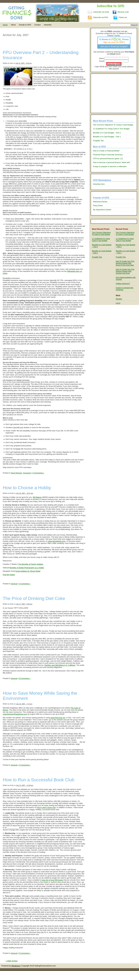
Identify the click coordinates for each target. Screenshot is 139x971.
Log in (118, 303)
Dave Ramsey (16, 473)
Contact (37, 25)
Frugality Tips (98, 140)
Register (119, 299)
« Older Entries (12, 961)
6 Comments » (25, 953)
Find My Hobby (9, 575)
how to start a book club (46, 807)
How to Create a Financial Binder (106, 151)
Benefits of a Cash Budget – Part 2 (107, 133)
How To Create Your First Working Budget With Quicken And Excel (125, 271)
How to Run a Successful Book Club (38, 779)
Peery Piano (98, 205)
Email (101, 61)
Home (5, 25)
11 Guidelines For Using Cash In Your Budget (111, 129)
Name (101, 58)
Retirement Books (100, 202)
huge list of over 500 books (52, 880)
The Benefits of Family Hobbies (30, 564)
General (14, 584)
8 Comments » (25, 678)
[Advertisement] (114, 93)
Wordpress (15, 966)
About (13, 25)
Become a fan (120, 12)
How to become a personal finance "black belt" (111, 162)
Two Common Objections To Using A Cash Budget (113, 125)
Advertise (47, 25)
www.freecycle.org (58, 718)
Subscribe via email (99, 12)
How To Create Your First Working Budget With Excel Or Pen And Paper (125, 263)
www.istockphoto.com (56, 541)
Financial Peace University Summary (107, 155)
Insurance (27, 473)
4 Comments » (38, 473)
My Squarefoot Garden (102, 210)
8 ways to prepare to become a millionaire (109, 166)
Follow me (120, 17)
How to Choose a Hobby (27, 487)
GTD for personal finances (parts (106, 158)
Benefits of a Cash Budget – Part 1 (107, 137)
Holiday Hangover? (123, 284)
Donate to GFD (25, 25)
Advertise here (99, 184)
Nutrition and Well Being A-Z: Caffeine (59, 665)
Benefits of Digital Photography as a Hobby (27, 568)
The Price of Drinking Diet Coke (34, 598)
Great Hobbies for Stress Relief (27, 571)
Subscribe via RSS (98, 17)
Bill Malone (37, 497)
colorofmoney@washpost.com (15, 714)
